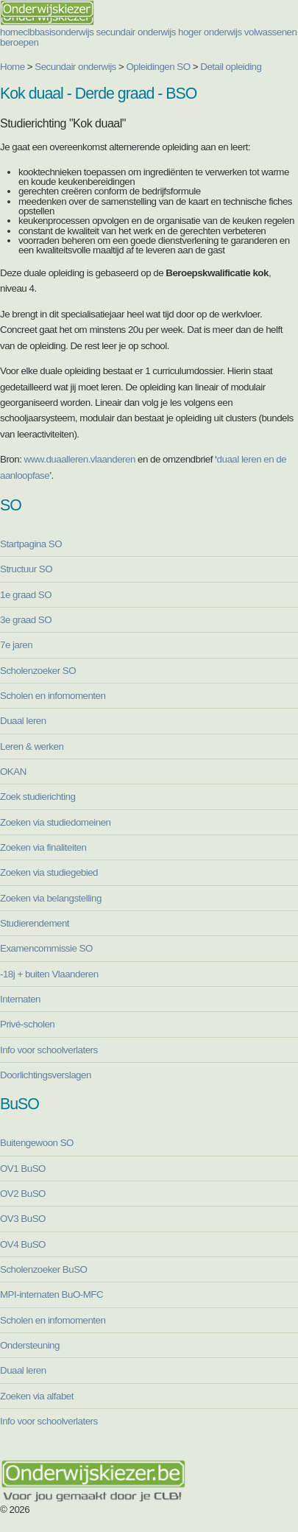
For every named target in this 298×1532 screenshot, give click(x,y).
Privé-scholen (27, 1024)
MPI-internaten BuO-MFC (51, 1294)
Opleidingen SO (159, 66)
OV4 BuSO (23, 1244)
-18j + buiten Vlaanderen (49, 974)
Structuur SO (26, 568)
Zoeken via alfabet (37, 1396)
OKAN (13, 771)
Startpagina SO (31, 543)
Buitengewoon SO (37, 1142)
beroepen (19, 42)
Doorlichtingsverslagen (45, 1075)
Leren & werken (31, 746)
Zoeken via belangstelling (51, 898)
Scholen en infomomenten (52, 695)
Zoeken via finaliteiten (43, 847)
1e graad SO (26, 594)
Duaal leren (23, 720)
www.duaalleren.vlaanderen (79, 459)
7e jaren (16, 644)
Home (12, 66)
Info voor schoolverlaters (49, 1049)
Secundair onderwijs (75, 66)
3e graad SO (26, 619)
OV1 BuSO (23, 1168)
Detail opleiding (230, 66)
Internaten (20, 999)
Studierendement (34, 923)
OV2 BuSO (23, 1193)
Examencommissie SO (46, 948)
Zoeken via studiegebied (49, 872)
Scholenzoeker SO (38, 670)
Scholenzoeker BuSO (43, 1269)
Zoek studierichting (37, 796)
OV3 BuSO (23, 1218)
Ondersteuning (30, 1345)
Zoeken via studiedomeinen (55, 822)
